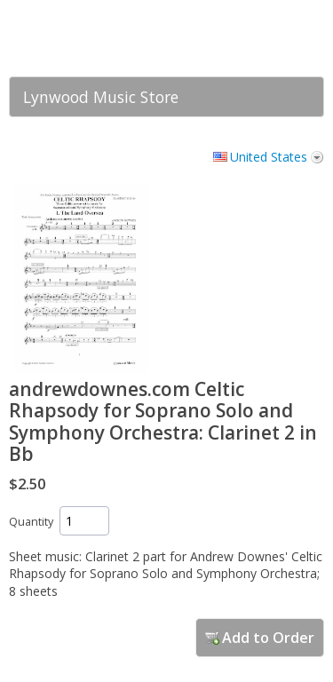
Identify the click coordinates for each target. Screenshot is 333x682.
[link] (275, 38)
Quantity (31, 521)
